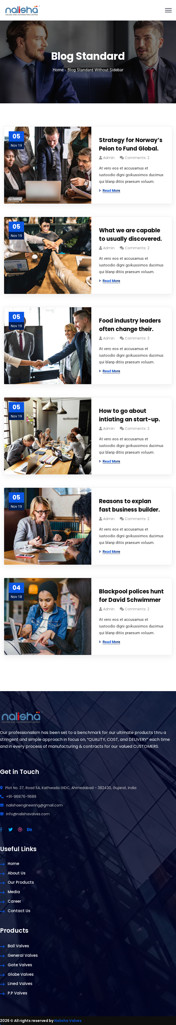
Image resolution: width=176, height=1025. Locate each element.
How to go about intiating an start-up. (129, 415)
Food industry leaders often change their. (130, 325)
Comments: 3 (137, 338)
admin (109, 157)
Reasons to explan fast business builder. (129, 505)
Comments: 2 (137, 157)
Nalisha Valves (68, 1020)
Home (58, 69)
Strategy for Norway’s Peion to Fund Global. (130, 144)
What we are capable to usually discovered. (130, 234)
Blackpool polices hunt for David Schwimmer (131, 596)
